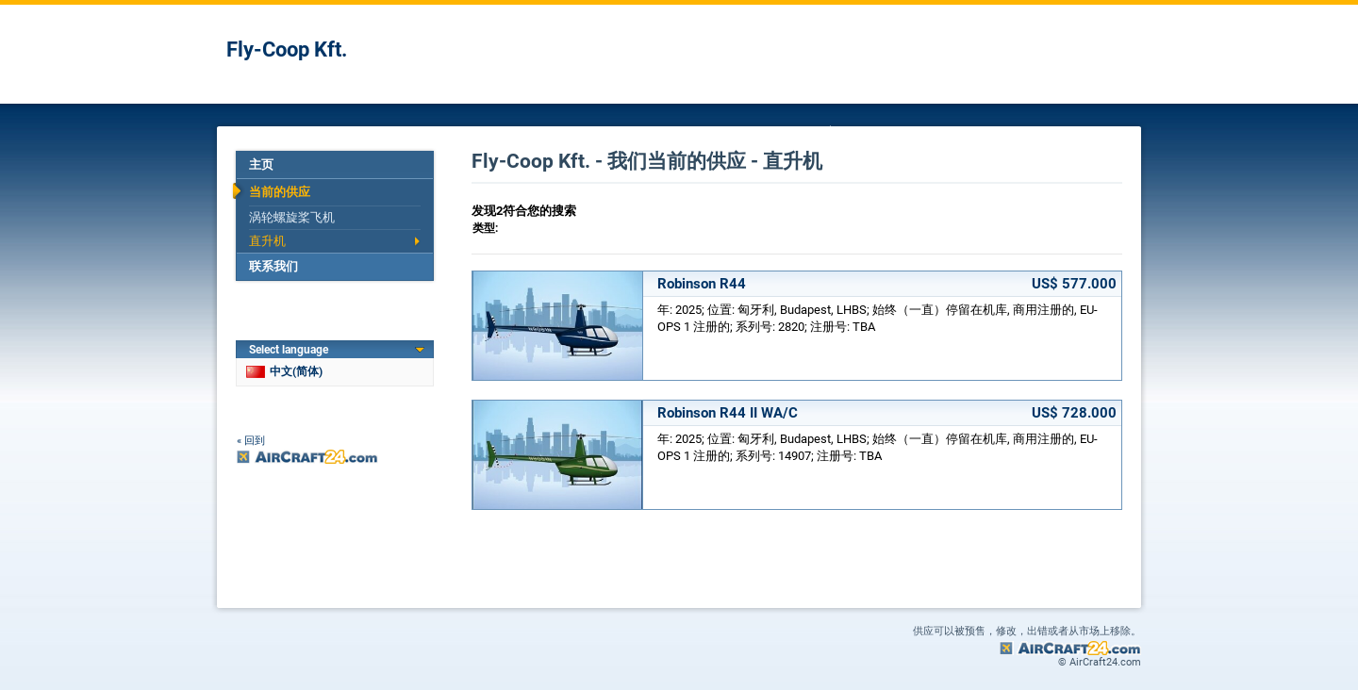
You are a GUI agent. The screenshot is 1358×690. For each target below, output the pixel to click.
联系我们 (273, 266)
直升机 (267, 241)
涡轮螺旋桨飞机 (292, 217)
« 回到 (251, 441)
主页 (261, 164)
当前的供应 (279, 192)
